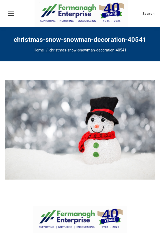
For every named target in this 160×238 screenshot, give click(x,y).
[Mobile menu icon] (10, 13)
